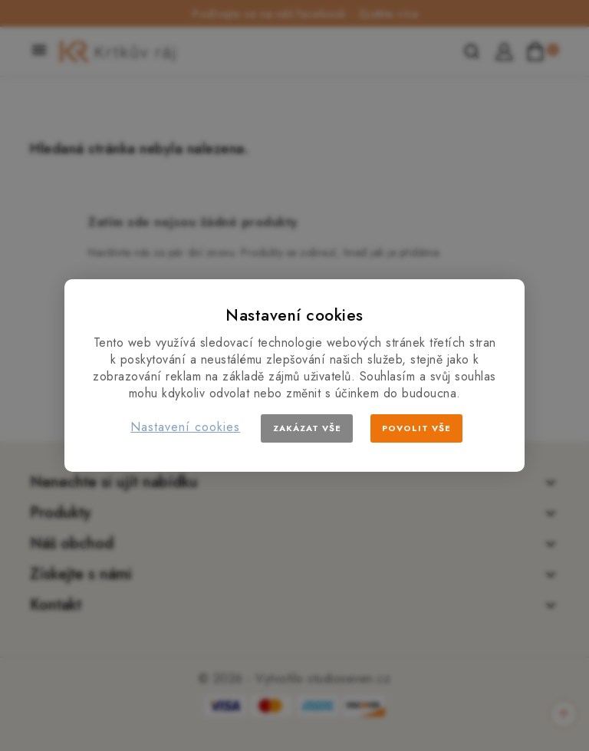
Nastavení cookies (185, 427)
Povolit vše (416, 428)
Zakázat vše (307, 428)
